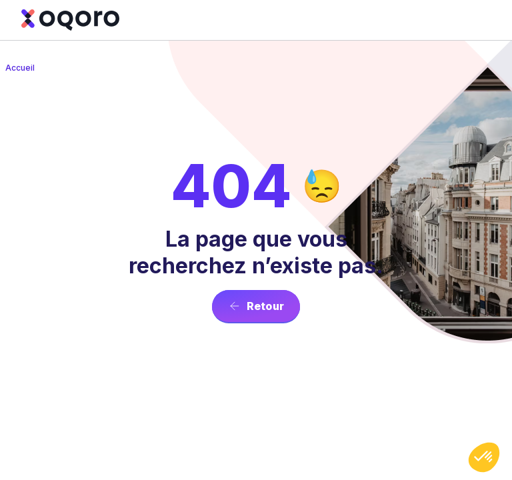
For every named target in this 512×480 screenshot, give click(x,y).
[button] (484, 457)
